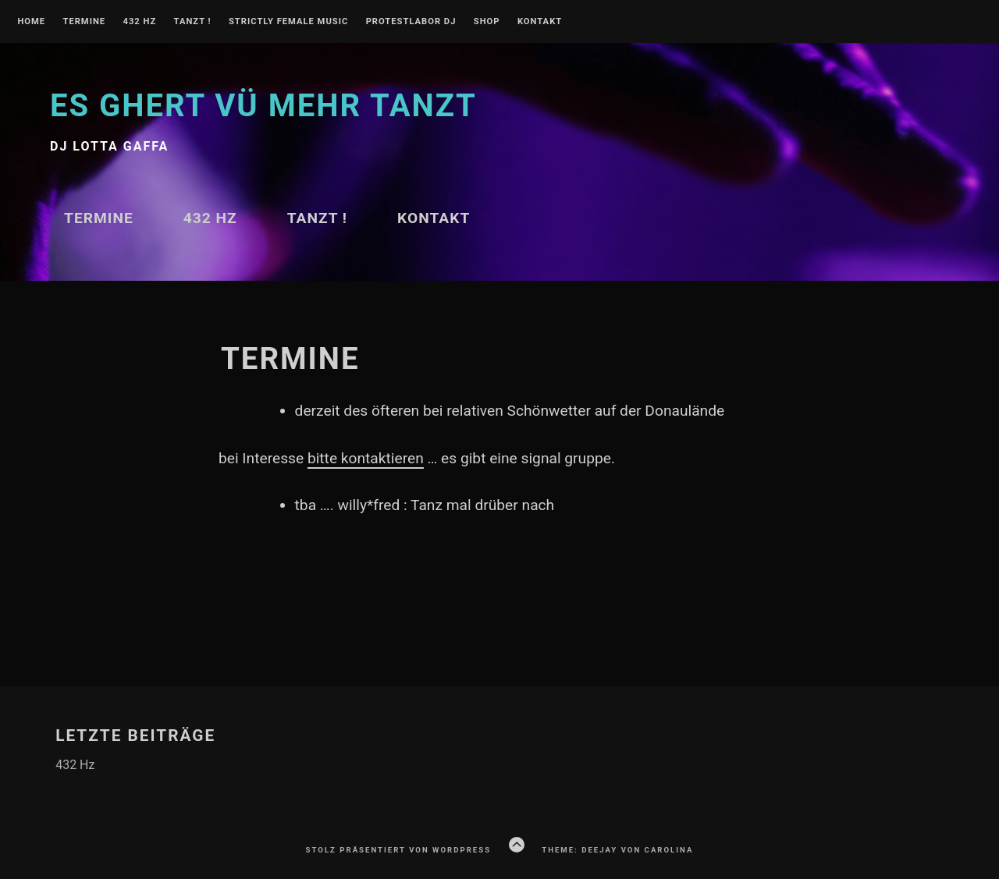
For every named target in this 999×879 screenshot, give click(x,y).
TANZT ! (193, 22)
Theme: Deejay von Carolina (617, 849)
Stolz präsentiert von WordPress (398, 849)
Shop (487, 22)
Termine (83, 22)
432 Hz (139, 22)
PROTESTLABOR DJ (411, 22)
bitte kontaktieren (366, 458)
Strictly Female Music (288, 22)
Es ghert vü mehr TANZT (263, 105)
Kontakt (539, 22)
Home (31, 22)
